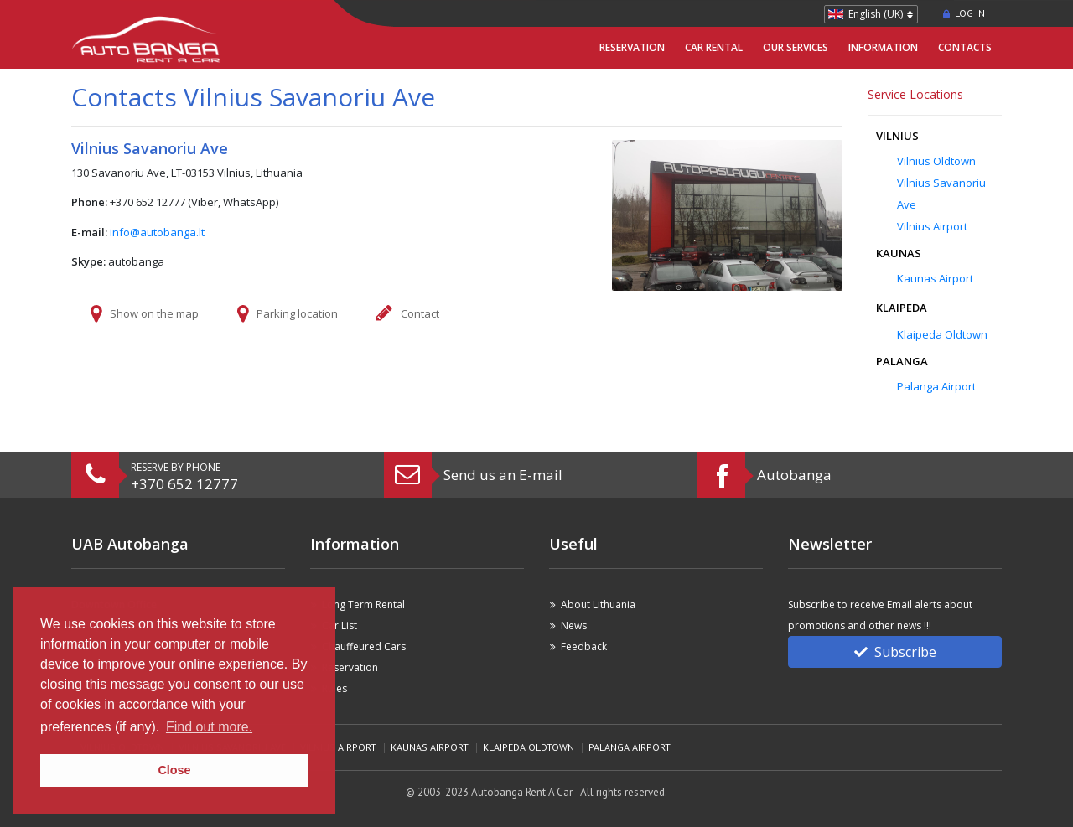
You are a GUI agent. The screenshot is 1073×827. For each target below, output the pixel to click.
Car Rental (714, 47)
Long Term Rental (363, 604)
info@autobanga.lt (157, 232)
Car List (339, 625)
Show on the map (154, 313)
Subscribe (895, 652)
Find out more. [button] (209, 727)
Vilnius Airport (932, 226)
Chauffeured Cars (364, 646)
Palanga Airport (936, 386)
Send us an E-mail (502, 474)
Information (883, 47)
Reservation (632, 47)
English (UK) (875, 14)
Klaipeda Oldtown (942, 334)
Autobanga (794, 474)
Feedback (584, 646)
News (574, 625)
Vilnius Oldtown (936, 160)
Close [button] (174, 770)
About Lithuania (598, 604)
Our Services (795, 47)
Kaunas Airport (935, 278)
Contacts (965, 47)
